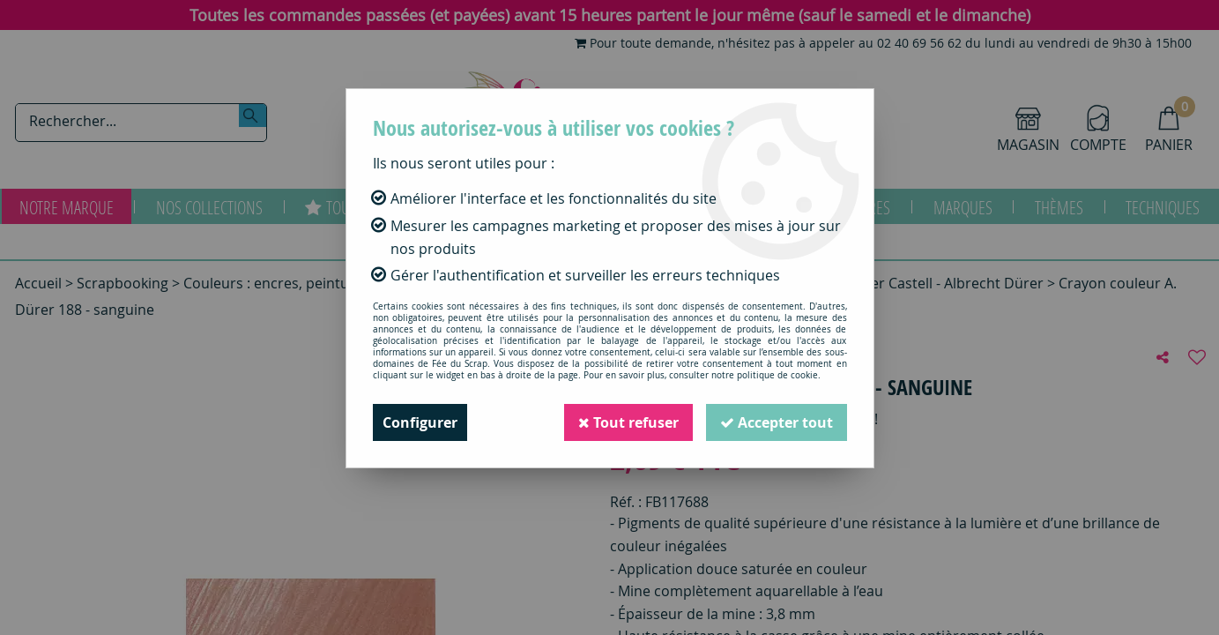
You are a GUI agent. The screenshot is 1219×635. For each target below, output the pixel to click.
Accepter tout (776, 422)
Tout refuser (628, 422)
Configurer (420, 422)
